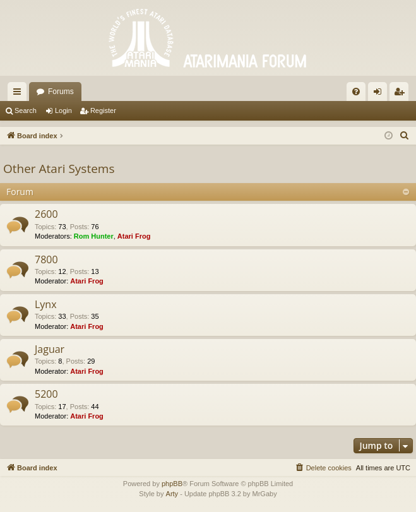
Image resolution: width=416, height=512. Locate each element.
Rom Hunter (94, 236)
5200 (46, 394)
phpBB (172, 483)
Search (26, 110)
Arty (172, 493)
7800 (46, 259)
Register (103, 110)
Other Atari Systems (59, 168)
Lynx (46, 304)
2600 (46, 214)
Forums (61, 91)
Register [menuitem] (401, 94)
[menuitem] (356, 91)
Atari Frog (134, 236)
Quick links (20, 94)
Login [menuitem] (380, 94)
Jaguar (49, 349)
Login (63, 110)
